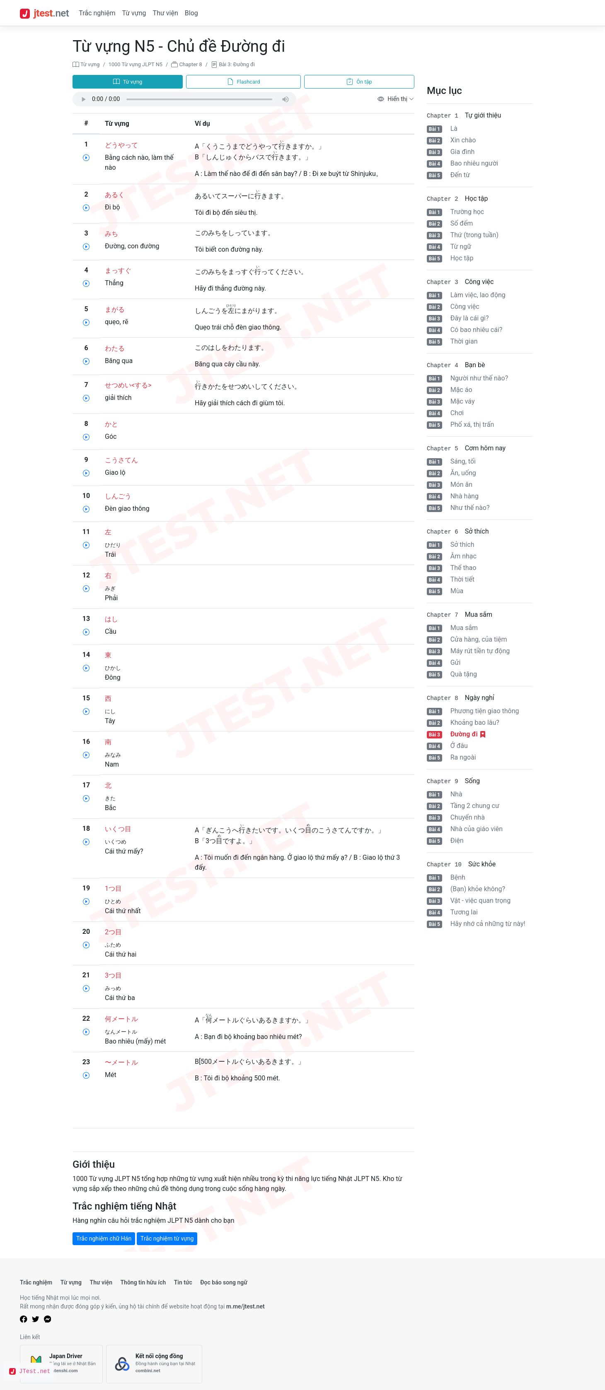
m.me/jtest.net (245, 1306)
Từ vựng (134, 13)
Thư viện (165, 13)
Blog (191, 13)
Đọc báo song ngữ (223, 1282)
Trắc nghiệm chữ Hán (103, 1238)
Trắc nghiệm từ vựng (167, 1238)
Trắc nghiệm (97, 13)
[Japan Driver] (61, 1364)
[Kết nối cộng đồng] (154, 1364)
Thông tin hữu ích (143, 1282)
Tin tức (183, 1282)
